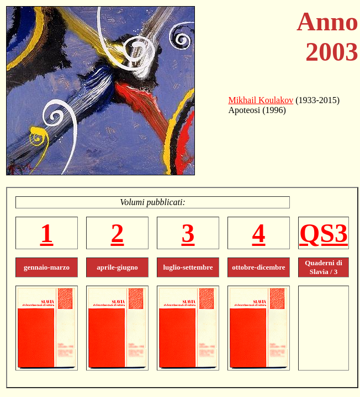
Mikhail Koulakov (260, 100)
